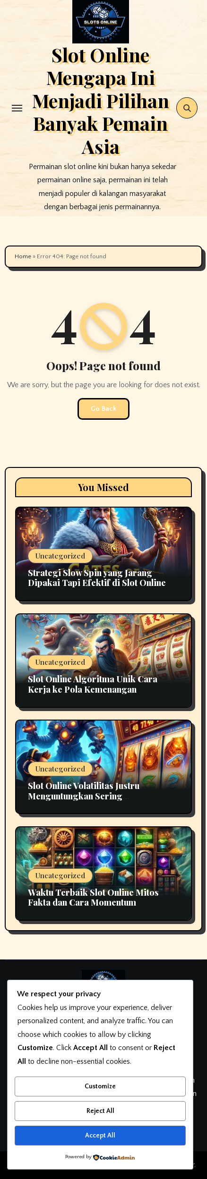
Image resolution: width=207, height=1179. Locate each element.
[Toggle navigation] (17, 108)
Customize (100, 1086)
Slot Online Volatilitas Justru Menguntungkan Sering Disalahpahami (83, 796)
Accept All (100, 1135)
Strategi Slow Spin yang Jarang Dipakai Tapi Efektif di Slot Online (97, 578)
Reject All (100, 1111)
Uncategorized (60, 555)
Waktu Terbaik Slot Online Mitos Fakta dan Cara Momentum (93, 897)
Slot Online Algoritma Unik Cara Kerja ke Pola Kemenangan (92, 684)
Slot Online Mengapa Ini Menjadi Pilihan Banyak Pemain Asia (100, 100)
